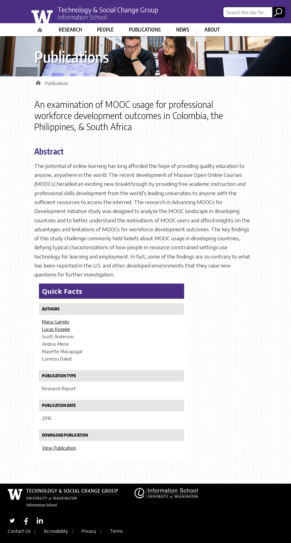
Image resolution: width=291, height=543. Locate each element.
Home (40, 28)
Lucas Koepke (56, 329)
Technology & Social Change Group (107, 10)
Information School (82, 17)
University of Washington (55, 19)
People (105, 30)
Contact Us (19, 531)
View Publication (59, 448)
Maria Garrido (55, 321)
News (182, 30)
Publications (145, 30)
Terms (116, 531)
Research (70, 30)
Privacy (89, 531)
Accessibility (56, 531)
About (212, 30)
